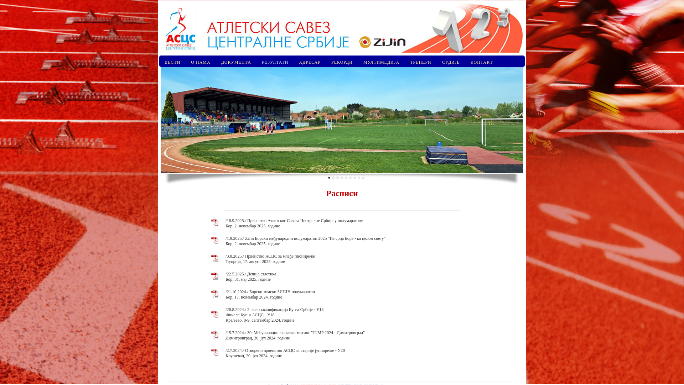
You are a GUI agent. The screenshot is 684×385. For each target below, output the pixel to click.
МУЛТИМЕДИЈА (381, 62)
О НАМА (200, 62)
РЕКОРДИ (342, 62)
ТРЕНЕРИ (420, 62)
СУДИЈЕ (451, 62)
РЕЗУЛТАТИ (275, 62)
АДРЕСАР (310, 62)
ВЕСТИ (172, 62)
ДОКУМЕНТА (236, 62)
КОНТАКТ (482, 62)
